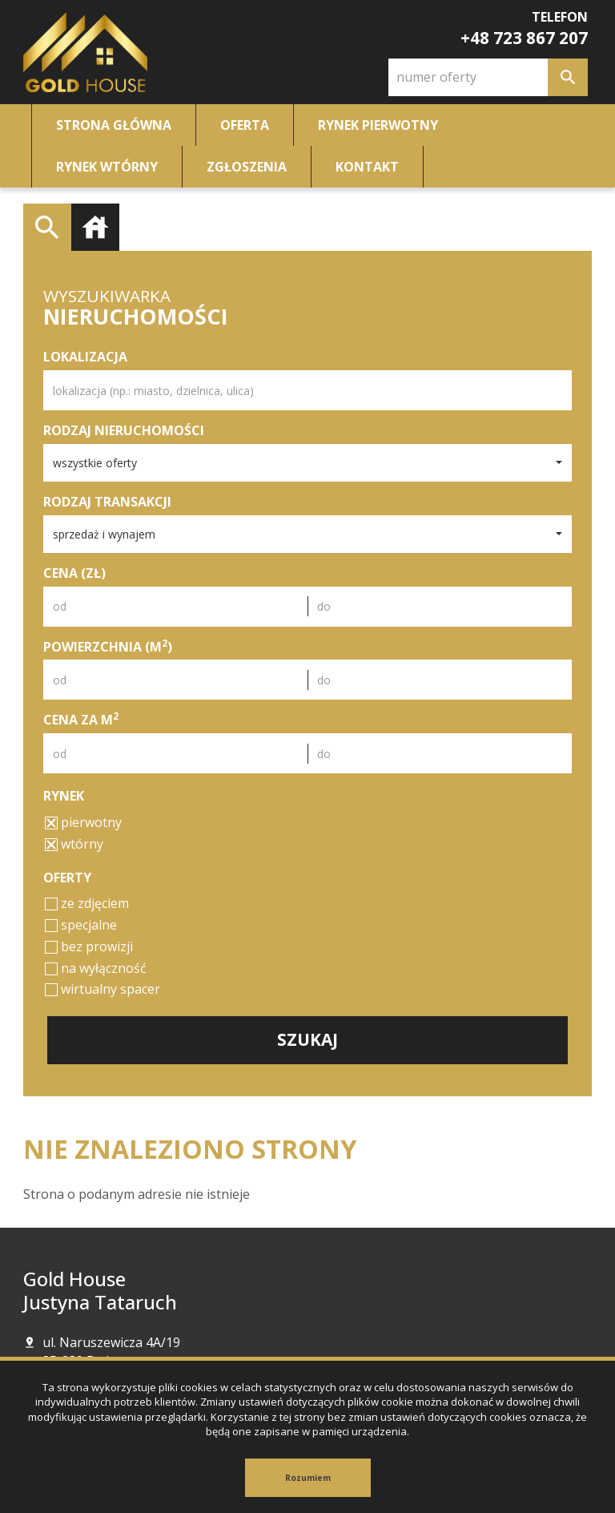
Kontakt (367, 167)
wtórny (74, 844)
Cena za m (81, 719)
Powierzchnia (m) (107, 647)
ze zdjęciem (87, 903)
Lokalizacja (85, 356)
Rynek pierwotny (378, 125)
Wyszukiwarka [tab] (47, 228)
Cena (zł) (74, 573)
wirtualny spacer (102, 989)
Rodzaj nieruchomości (123, 430)
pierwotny (83, 822)
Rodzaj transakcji (107, 501)
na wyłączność (96, 968)
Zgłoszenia (247, 167)
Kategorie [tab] (95, 228)
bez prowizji (89, 946)
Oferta (244, 125)
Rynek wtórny (107, 167)
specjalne (81, 925)
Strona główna (113, 125)
